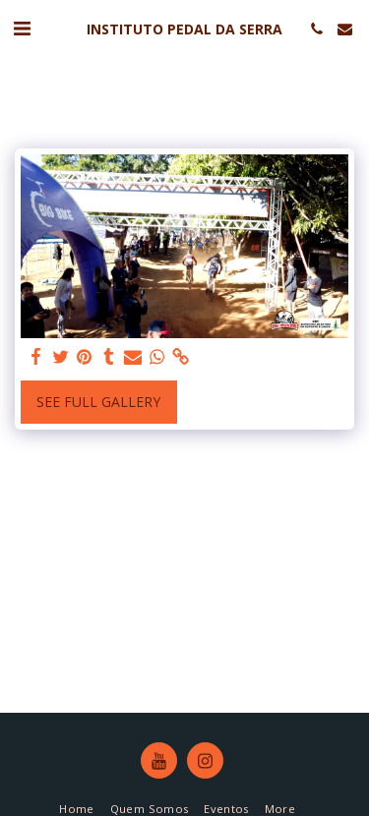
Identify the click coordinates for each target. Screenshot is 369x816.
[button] (21, 28)
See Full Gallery (98, 401)
